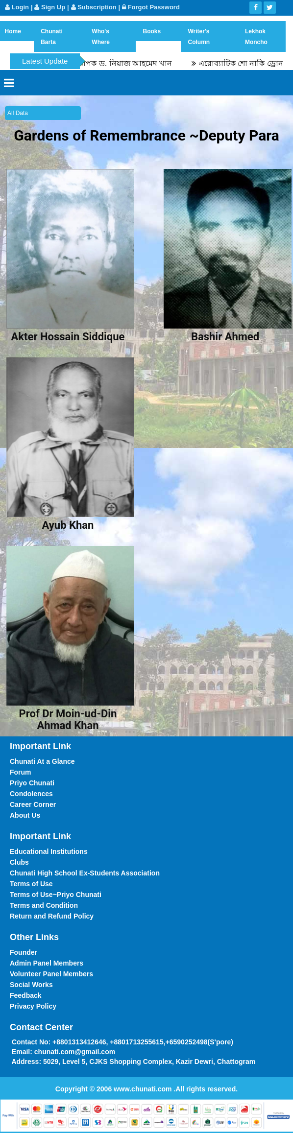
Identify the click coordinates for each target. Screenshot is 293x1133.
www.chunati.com (143, 1089)
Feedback (26, 995)
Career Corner (33, 804)
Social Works (31, 985)
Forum (20, 772)
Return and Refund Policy (52, 916)
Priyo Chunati (32, 783)
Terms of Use (31, 884)
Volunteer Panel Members (51, 974)
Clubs (19, 862)
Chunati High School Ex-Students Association (85, 873)
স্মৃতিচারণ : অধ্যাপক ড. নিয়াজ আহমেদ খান (108, 63)
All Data (17, 113)
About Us (25, 815)
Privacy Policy (33, 1006)
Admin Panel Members (46, 963)
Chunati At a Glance (42, 761)
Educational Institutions (49, 851)
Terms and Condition (44, 905)
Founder (23, 952)
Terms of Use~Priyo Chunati (55, 894)
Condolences (31, 794)
